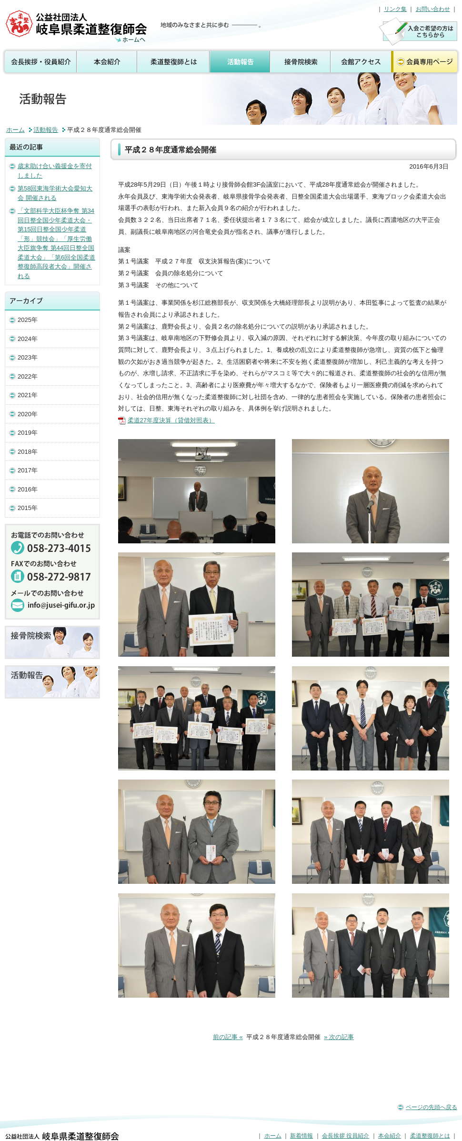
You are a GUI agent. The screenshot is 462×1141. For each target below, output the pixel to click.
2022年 (28, 376)
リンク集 (395, 9)
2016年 (28, 489)
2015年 (28, 507)
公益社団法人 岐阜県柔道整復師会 (62, 1136)
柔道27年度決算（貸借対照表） (171, 420)
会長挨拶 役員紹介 (38, 62)
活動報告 (240, 62)
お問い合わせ (433, 9)
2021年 (28, 395)
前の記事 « (228, 1037)
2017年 (28, 470)
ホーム (15, 129)
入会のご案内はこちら (418, 31)
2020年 (28, 414)
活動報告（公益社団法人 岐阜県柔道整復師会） (77, 26)
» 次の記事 (339, 1037)
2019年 (28, 432)
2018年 (28, 451)
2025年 (28, 319)
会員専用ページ (426, 62)
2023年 (28, 357)
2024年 (28, 338)
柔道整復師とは (174, 62)
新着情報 (301, 1135)
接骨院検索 (301, 62)
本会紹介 (107, 62)
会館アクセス (361, 62)
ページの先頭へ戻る (431, 1107)
